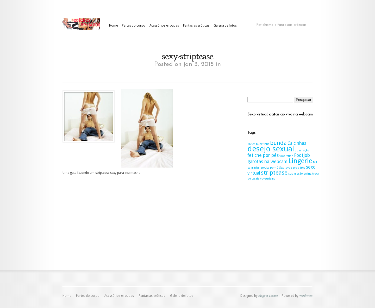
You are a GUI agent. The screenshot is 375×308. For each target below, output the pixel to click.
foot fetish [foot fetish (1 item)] (286, 156)
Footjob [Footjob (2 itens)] (302, 155)
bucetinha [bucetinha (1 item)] (262, 144)
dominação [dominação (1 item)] (302, 150)
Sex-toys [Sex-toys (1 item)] (284, 167)
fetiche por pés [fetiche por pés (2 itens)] (263, 155)
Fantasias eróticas (196, 25)
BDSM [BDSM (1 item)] (251, 144)
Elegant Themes (268, 296)
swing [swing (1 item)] (307, 173)
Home (113, 25)
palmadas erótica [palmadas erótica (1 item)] (258, 167)
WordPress (305, 296)
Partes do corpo (133, 25)
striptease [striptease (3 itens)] (274, 172)
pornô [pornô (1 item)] (274, 167)
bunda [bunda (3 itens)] (278, 142)
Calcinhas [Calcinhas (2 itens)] (297, 143)
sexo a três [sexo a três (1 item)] (298, 167)
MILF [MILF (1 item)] (316, 162)
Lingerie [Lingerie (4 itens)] (300, 161)
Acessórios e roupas (164, 25)
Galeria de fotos (225, 25)
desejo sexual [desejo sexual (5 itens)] (270, 148)
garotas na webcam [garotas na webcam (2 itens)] (267, 161)
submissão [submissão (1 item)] (295, 173)
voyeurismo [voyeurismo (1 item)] (268, 178)
